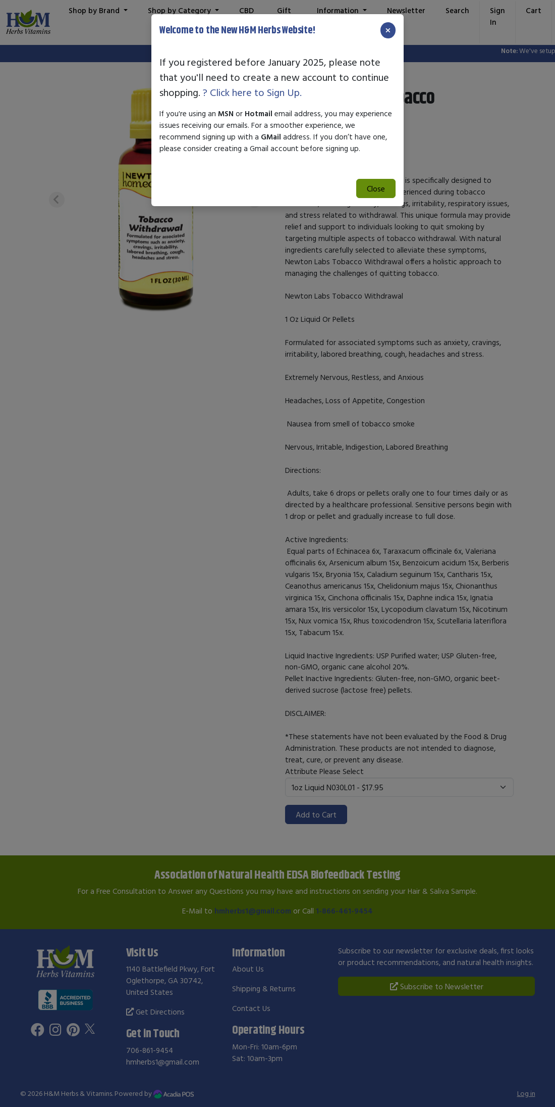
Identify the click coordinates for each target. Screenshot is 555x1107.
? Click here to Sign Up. (252, 92)
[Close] (388, 30)
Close (376, 188)
